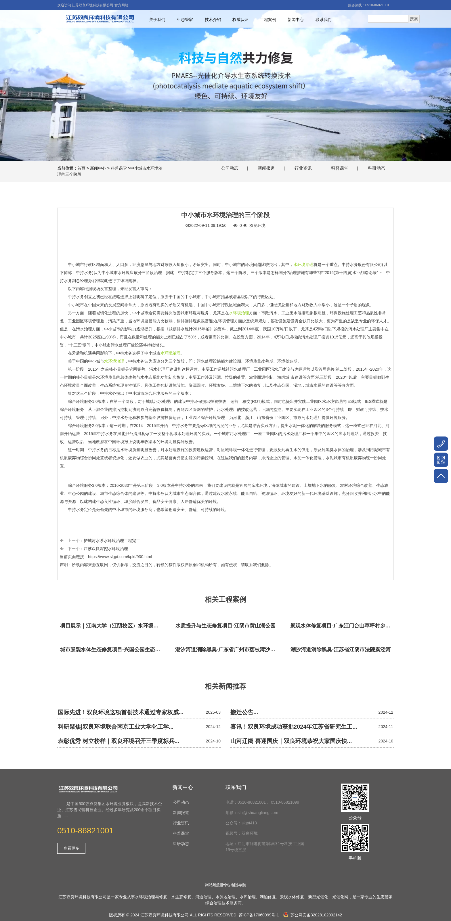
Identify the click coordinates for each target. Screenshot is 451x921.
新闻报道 (266, 168)
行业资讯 (303, 168)
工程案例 (268, 19)
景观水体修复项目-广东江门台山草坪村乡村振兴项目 (342, 626)
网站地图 (213, 884)
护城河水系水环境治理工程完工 (112, 540)
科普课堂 (119, 168)
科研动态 (376, 168)
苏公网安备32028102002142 (312, 915)
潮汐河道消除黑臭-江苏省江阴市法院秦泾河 (341, 649)
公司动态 (229, 168)
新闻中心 (296, 19)
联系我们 (324, 19)
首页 (81, 168)
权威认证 (240, 19)
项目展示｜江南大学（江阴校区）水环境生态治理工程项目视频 (112, 626)
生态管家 (185, 19)
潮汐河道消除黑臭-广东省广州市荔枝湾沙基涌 (227, 649)
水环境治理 (303, 264)
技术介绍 (213, 19)
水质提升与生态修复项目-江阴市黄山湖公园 (225, 626)
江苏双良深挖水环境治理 (106, 548)
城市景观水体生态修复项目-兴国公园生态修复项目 (112, 649)
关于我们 (157, 19)
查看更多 (71, 848)
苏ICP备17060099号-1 (259, 915)
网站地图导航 (234, 884)
